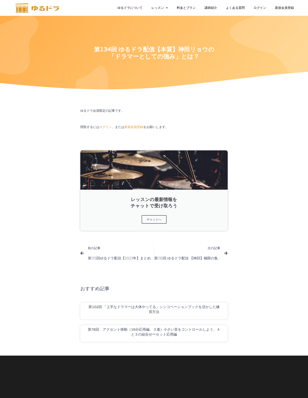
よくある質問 (235, 8)
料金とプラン (186, 8)
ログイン (260, 8)
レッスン (159, 8)
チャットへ (154, 219)
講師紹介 (210, 8)
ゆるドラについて (130, 8)
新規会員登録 (284, 8)
